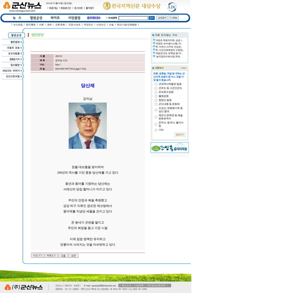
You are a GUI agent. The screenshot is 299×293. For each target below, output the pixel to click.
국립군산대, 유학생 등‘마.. (169, 53)
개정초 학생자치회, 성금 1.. (169, 40)
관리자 (58, 56)
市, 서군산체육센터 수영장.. (170, 50)
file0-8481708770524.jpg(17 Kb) (70, 68)
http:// (58, 64)
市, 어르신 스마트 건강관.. (169, 46)
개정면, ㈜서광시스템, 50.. (169, 43)
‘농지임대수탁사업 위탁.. (168, 56)
